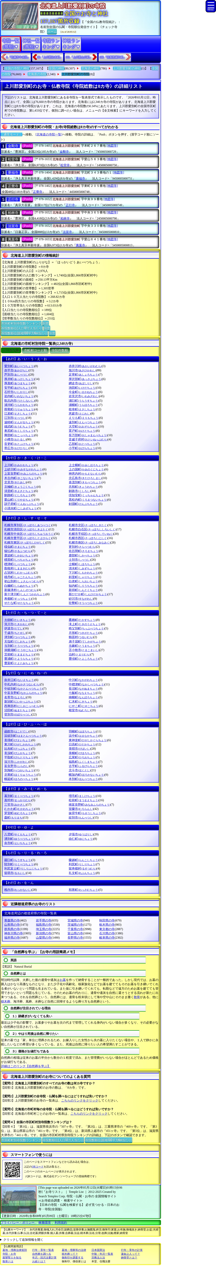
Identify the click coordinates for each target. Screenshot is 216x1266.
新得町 (84, 590)
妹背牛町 (85, 813)
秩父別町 (86, 628)
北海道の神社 (90, 68)
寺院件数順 (60, 350)
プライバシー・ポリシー (18, 1222)
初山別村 (22, 581)
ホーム (52, 31)
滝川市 (16, 624)
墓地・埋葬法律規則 (15, 1250)
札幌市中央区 (29, 533)
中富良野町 (23, 692)
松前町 (84, 800)
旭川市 (82, 370)
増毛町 (82, 796)
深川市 (16, 761)
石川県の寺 (107, 933)
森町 (13, 817)
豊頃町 (84, 658)
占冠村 (19, 572)
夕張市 (81, 834)
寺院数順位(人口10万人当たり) (22, 328)
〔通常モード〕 (11, 134)
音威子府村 (88, 439)
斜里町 (82, 577)
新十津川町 (25, 594)
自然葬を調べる (41, 1253)
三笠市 (15, 804)
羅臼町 (17, 860)
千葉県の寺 (75, 929)
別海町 (19, 770)
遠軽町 (19, 422)
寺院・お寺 (9, 1253)
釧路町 (17, 495)
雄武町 (17, 426)
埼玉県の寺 (43, 929)
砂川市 (81, 598)
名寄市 (15, 697)
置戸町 (82, 430)
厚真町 (17, 383)
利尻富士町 (23, 868)
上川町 (19, 465)
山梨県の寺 (43, 937)
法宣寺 (13, 226)
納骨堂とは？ (129, 1257)
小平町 (82, 448)
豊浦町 (19, 658)
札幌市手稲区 (91, 533)
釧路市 (80, 491)
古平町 (84, 766)
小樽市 (15, 439)
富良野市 (16, 766)
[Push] (27, 146)
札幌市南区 (89, 542)
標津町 (17, 564)
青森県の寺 (12, 920)
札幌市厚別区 (28, 525)
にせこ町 (84, 706)
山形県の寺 (12, 924)
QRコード (38, 1166)
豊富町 (19, 663)
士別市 (80, 559)
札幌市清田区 (26, 529)
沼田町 (17, 710)
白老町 (84, 581)
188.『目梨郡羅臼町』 (113, 57)
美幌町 (82, 753)
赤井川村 (85, 366)
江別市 (15, 417)
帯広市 (16, 448)
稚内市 (17, 889)
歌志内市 (19, 400)
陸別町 (19, 864)
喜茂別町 (85, 482)
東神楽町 (88, 740)
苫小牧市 (84, 650)
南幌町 (84, 697)
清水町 (82, 568)
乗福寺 (13, 172)
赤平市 (16, 370)
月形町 (84, 632)
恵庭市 (80, 413)
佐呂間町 (84, 551)
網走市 (81, 383)
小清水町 (20, 508)
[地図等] (112, 145)
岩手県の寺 (43, 920)
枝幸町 (82, 409)
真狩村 (17, 800)
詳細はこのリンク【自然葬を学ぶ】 (25, 1066)
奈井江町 (19, 680)
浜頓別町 (23, 735)
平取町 (19, 757)
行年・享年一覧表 (43, 1250)
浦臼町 (84, 400)
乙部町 (82, 443)
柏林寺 (13, 213)
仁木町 (81, 701)
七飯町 (82, 692)
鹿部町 (82, 555)
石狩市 (16, 392)
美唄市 (80, 748)
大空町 (84, 426)
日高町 (82, 744)
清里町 (19, 491)
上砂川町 (23, 469)
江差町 (17, 413)
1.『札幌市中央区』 (18, 57)
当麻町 (82, 645)
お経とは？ (39, 1261)
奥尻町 (19, 430)
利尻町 (82, 864)
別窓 (45, 323)
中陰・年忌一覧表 (102, 1253)
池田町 (82, 387)
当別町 (19, 645)
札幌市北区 (88, 525)
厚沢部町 (85, 379)
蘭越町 (84, 860)
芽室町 (17, 813)
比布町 (17, 748)
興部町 (19, 435)
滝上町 (85, 624)
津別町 (17, 637)
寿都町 (17, 598)
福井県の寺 (12, 937)
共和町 (84, 486)
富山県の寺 (75, 933)
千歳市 (15, 632)
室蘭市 (81, 808)
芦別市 (16, 374)
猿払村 (17, 551)
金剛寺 (13, 146)
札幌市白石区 (92, 529)
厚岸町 (19, 379)
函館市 (16, 731)
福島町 (84, 761)
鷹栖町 (82, 620)
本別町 (84, 779)
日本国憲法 (98, 1250)
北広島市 (85, 478)
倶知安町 (86, 495)
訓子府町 (22, 504)
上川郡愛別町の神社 (127, 68)
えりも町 (84, 417)
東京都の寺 (107, 929)
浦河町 (19, 404)
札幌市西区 (88, 538)
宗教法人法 (98, 1257)
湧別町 (19, 838)
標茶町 (19, 559)
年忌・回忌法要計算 (44, 1257)
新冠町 (20, 701)
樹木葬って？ (70, 1253)
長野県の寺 (75, 937)
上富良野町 (23, 473)
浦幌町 (84, 404)
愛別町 (19, 366)
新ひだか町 (88, 594)
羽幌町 (82, 731)
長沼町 (84, 688)
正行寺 (13, 199)
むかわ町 (19, 808)
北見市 (15, 482)
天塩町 (17, 641)
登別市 (17, 714)
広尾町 (82, 757)
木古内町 (20, 478)
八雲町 (17, 834)
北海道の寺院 (37, 74)
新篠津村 (20, 590)
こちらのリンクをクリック (79, 1100)
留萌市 (15, 873)
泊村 (79, 654)
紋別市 (81, 817)
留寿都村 (82, 868)
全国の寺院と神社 (17, 68)
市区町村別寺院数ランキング (21, 323)
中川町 (84, 680)
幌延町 (19, 779)
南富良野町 (89, 804)
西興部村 (22, 706)
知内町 (84, 585)
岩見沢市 (84, 396)
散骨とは (8, 1261)
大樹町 (17, 620)
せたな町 (19, 603)
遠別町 (84, 422)
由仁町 (81, 838)
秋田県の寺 (107, 920)
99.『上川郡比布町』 (50, 57)
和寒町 (84, 889)
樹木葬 (5, 1001)
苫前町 (19, 654)
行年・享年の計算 (132, 1250)
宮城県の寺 (75, 920)
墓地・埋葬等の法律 (74, 1250)
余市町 (17, 843)
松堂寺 (13, 159)
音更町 (19, 443)
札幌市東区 (25, 542)
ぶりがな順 (11, 350)
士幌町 (82, 564)
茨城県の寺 (75, 924)
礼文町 (82, 873)
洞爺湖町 (20, 650)
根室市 (80, 710)
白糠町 (19, 585)
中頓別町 (23, 688)
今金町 (84, 392)
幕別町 (19, 796)
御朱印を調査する (72, 1257)
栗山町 (19, 499)
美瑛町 (17, 740)
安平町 (17, 387)
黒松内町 (88, 499)
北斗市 (80, 770)
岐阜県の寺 (107, 937)
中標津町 (86, 684)
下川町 (84, 572)
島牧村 (17, 568)
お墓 (63, 979)
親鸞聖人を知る (12, 1257)
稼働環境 (44, 1222)
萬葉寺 (13, 239)
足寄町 (84, 374)
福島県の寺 (43, 924)
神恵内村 (85, 473)
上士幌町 (86, 465)
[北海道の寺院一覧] (49, 134)
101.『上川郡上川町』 (79, 57)
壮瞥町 (84, 603)
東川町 (20, 744)
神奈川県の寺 (13, 933)
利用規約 (61, 1222)
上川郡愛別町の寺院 (75, 74)
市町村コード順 (35, 350)
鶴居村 (81, 637)
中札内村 (22, 684)
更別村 (82, 546)
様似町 (17, 546)
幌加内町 (86, 774)
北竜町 (20, 774)
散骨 (137, 997)
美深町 (17, 753)
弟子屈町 (85, 641)
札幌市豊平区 (28, 538)
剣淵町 (84, 504)
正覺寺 (13, 186)
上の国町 (86, 469)
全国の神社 (56, 68)
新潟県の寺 (43, 933)
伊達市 (13, 628)
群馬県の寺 (12, 929)
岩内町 (19, 396)
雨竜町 (19, 409)
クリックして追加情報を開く (23, 1239)
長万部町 (88, 435)
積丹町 (20, 577)
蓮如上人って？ (130, 1253)
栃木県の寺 (107, 924)
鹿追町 (19, 555)
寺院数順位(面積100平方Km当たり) (24, 333)
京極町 (20, 486)
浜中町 (84, 735)
